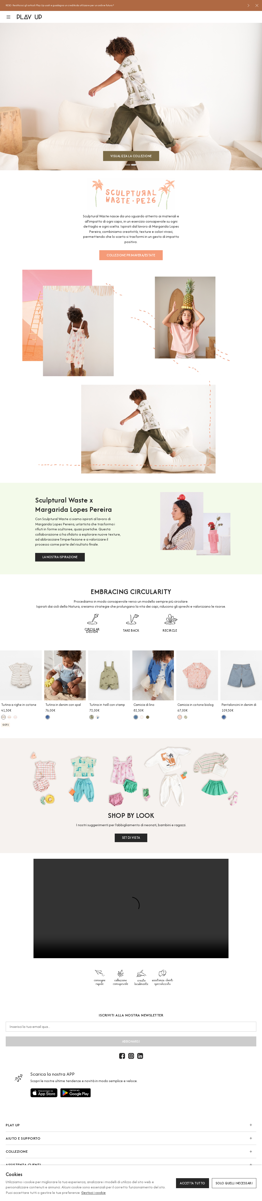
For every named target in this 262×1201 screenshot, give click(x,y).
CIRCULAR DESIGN (92, 630)
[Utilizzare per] (43, 1092)
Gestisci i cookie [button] (93, 1192)
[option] (124, 5)
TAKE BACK (131, 630)
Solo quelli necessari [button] (234, 1183)
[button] (11, 17)
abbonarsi (131, 1041)
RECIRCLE (170, 630)
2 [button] (133, 165)
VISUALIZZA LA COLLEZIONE (131, 156)
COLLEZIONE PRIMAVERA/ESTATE (131, 255)
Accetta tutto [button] (192, 1183)
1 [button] (127, 165)
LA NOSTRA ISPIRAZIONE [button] (60, 557)
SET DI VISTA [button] (131, 837)
